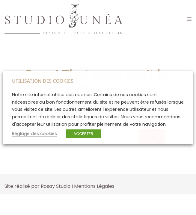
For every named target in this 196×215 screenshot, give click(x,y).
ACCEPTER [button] (83, 134)
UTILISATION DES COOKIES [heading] (42, 81)
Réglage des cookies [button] (34, 134)
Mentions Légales (94, 186)
